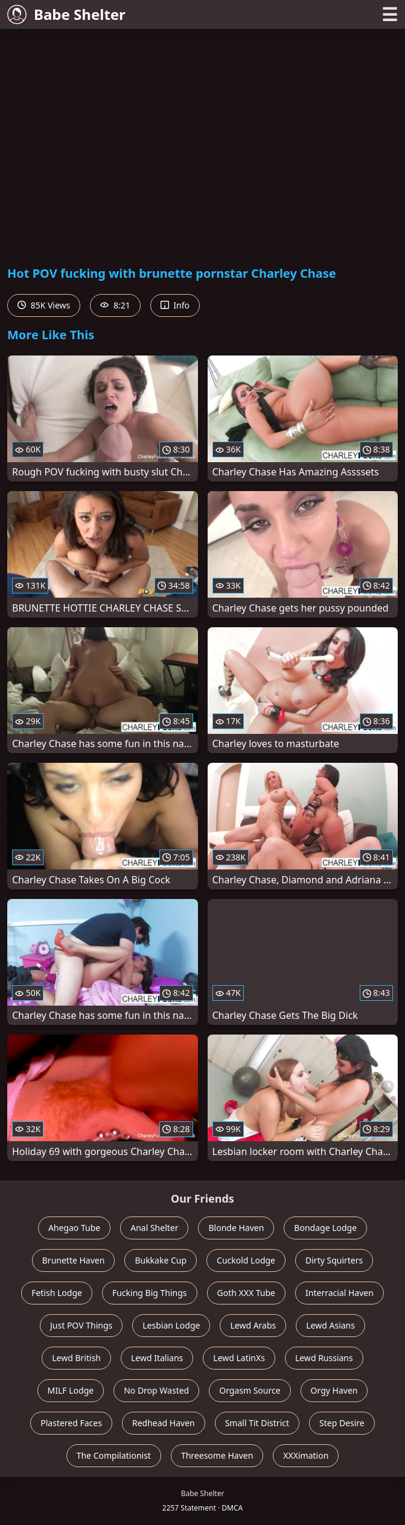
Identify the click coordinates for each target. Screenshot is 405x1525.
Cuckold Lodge (246, 1260)
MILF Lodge (71, 1390)
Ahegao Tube (74, 1227)
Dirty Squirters (334, 1260)
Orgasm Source (249, 1390)
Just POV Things (81, 1325)
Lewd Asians (330, 1325)
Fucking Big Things (149, 1292)
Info (175, 305)
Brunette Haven (73, 1260)
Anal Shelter (154, 1227)
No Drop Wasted (156, 1390)
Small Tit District (257, 1423)
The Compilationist (114, 1455)
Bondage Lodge (325, 1227)
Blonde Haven (236, 1227)
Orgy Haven (334, 1390)
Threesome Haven (217, 1455)
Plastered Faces (71, 1423)
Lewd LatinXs (239, 1358)
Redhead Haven (163, 1423)
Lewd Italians (157, 1358)
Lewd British (76, 1358)
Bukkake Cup (161, 1260)
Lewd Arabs (253, 1325)
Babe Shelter (66, 14)
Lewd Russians (324, 1358)
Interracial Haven (339, 1292)
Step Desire (342, 1423)
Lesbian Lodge (171, 1325)
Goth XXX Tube (246, 1292)
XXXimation (305, 1455)
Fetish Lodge (56, 1292)
